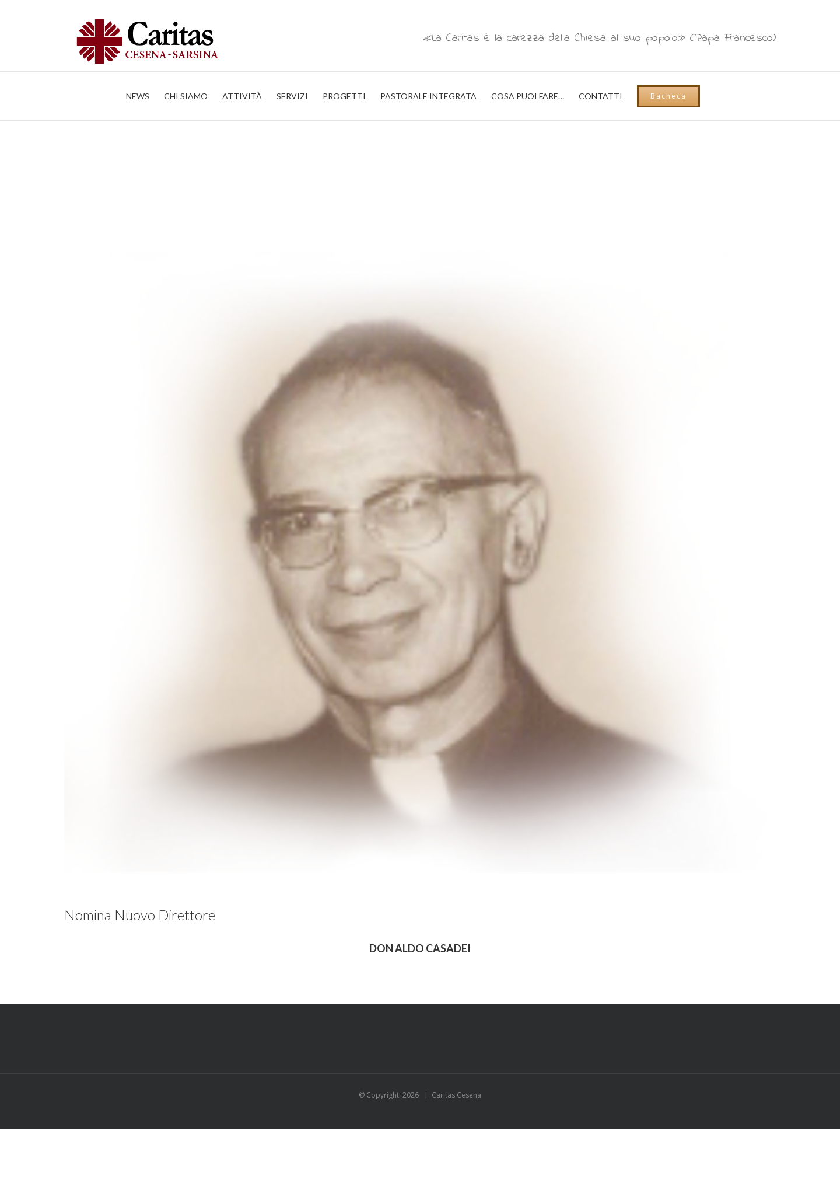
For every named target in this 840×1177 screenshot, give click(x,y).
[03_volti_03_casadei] (420, 526)
